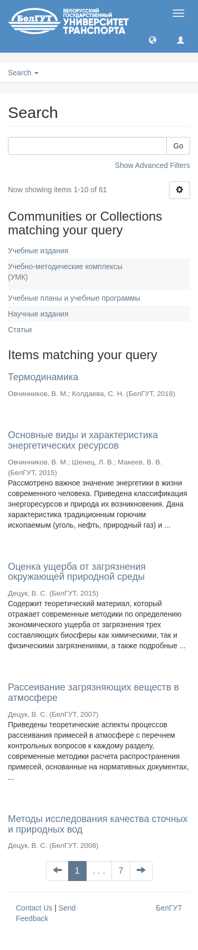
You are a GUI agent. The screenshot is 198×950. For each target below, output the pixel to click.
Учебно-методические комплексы (65, 266)
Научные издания (38, 314)
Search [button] (23, 72)
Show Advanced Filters (152, 165)
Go (178, 146)
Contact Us (34, 908)
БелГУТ (169, 908)
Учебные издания (38, 250)
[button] (152, 39)
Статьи (20, 329)
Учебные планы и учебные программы (74, 298)
